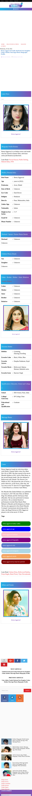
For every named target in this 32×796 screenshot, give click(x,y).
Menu (16, 9)
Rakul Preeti (14, 574)
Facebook (5, 698)
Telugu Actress (4, 781)
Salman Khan (13, 572)
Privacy (11, 0)
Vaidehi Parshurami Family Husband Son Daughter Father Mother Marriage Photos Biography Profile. (16, 672)
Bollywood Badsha (24, 572)
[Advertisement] (16, 27)
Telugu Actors (4, 779)
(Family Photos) (7, 281)
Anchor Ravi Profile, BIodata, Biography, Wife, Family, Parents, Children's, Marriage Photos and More (21, 773)
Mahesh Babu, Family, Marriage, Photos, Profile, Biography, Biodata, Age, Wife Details (21, 748)
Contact (6, 0)
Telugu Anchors (5, 785)
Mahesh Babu (5, 162)
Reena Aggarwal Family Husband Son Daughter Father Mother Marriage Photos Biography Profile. (15, 52)
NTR (12, 162)
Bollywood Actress (5, 795)
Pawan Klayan (13, 160)
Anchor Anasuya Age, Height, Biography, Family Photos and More (21, 755)
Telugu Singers (4, 787)
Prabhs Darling (23, 160)
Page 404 (16, 0)
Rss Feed (20, 698)
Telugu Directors (5, 789)
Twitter (12, 698)
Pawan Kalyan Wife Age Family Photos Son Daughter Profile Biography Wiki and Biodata (20, 764)
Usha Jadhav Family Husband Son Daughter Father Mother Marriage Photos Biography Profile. (16, 681)
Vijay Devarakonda (24, 574)
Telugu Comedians (5, 783)
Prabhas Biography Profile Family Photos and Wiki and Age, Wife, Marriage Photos (21, 740)
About (2, 0)
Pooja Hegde (5, 574)
